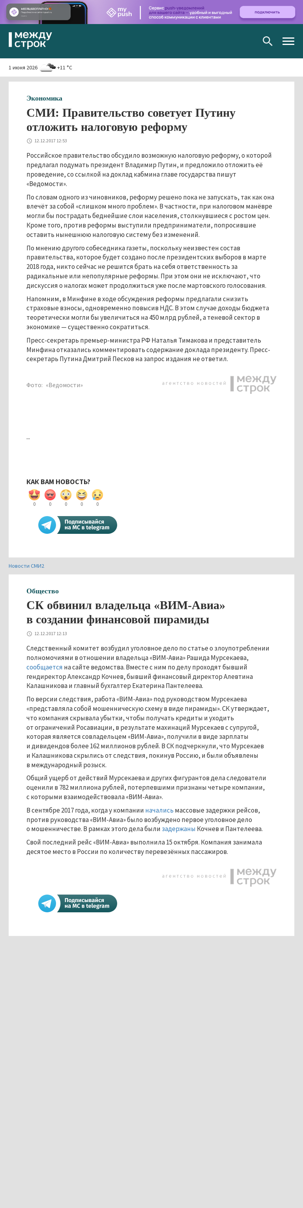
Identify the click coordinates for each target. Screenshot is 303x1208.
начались (159, 810)
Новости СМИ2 (26, 565)
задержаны (179, 828)
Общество (42, 591)
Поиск (268, 41)
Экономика (44, 98)
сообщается (44, 667)
